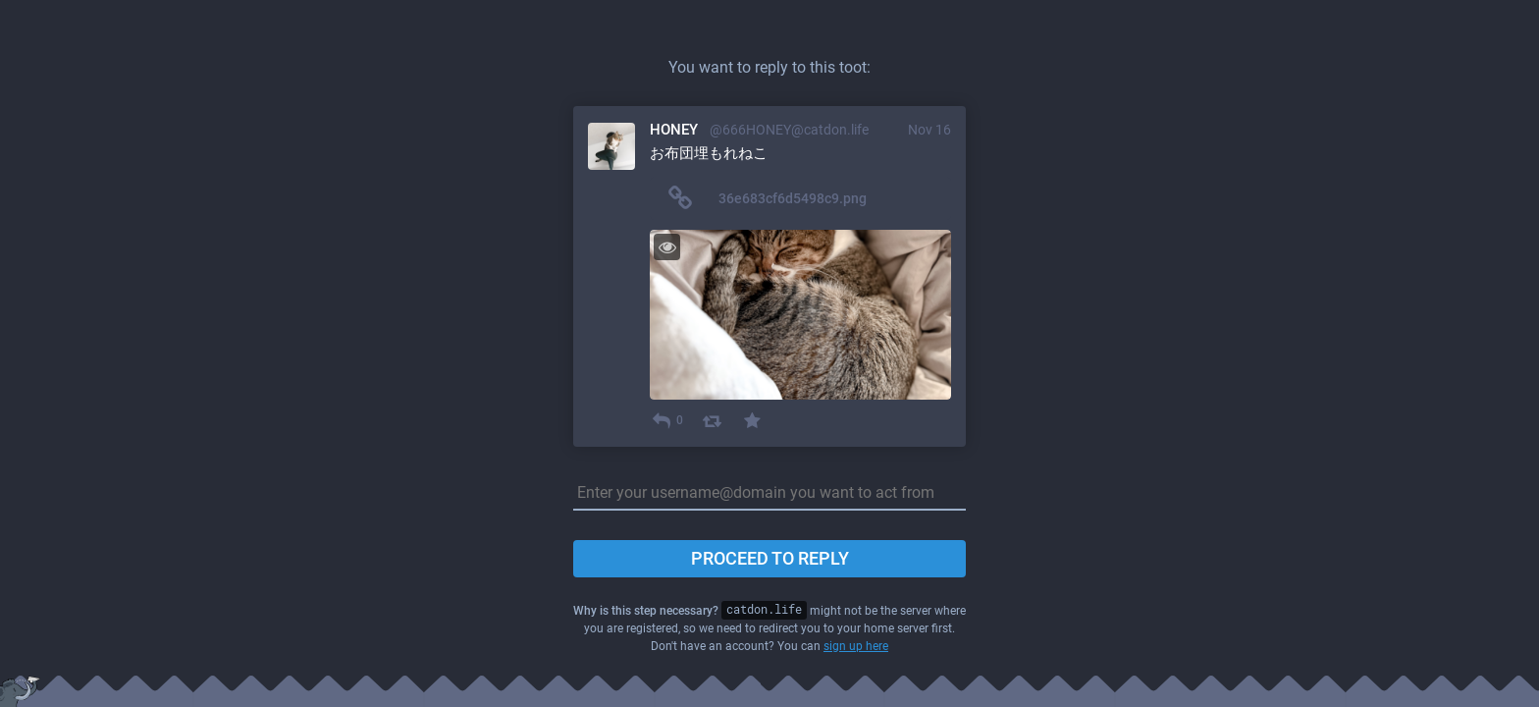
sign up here (855, 646)
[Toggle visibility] (667, 247)
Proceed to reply (770, 558)
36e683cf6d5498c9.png (792, 198)
